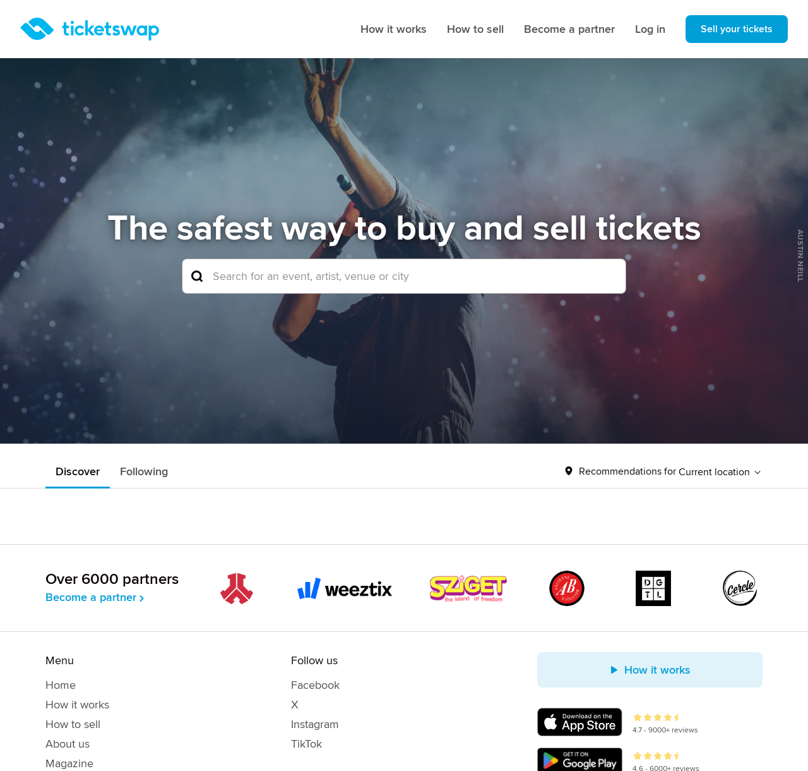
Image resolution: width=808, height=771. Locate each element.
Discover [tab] (78, 471)
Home (60, 685)
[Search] (404, 276)
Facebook (315, 685)
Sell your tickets (737, 29)
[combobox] (404, 276)
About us (67, 744)
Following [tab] (144, 471)
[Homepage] (89, 29)
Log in (650, 29)
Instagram (315, 724)
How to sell (475, 29)
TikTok (306, 744)
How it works (393, 29)
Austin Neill (800, 255)
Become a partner (569, 29)
